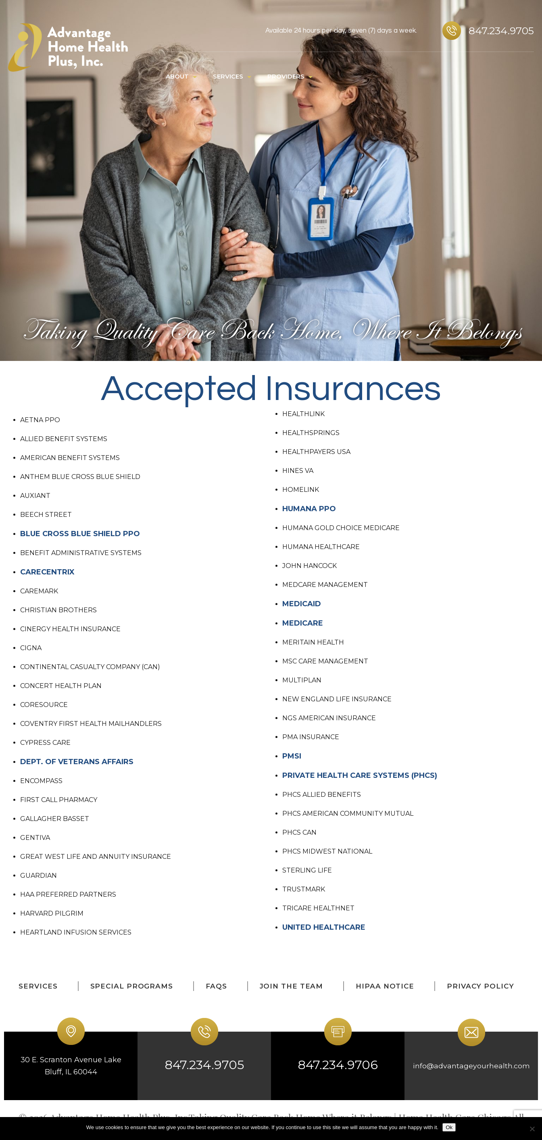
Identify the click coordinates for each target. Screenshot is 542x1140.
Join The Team (291, 986)
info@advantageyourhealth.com (471, 1065)
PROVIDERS (285, 76)
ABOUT (177, 76)
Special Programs (131, 986)
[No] (532, 1129)
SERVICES (228, 76)
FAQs (216, 986)
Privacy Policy (480, 986)
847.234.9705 (501, 31)
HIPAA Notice (385, 986)
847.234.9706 (337, 1065)
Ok (449, 1127)
